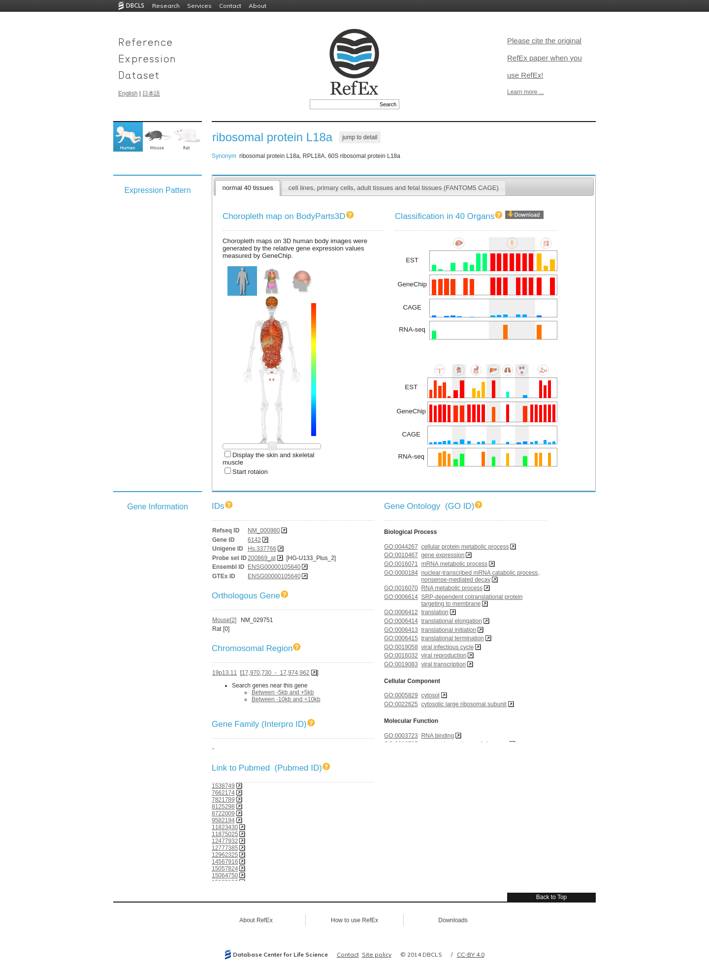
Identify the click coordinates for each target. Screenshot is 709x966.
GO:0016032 (401, 655)
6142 (254, 539)
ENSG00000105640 (274, 566)
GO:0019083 (401, 664)
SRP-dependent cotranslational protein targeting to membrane (471, 600)
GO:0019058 (401, 647)
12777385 (225, 847)
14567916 (225, 861)
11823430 (225, 827)
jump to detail (359, 137)
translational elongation (451, 621)
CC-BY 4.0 (470, 954)
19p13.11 (224, 672)
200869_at (262, 558)
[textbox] (343, 104)
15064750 (225, 875)
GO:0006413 (401, 629)
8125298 (223, 806)
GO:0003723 (401, 735)
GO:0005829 (401, 695)
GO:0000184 (401, 572)
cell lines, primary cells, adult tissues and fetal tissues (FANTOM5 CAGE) (394, 187)
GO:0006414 (401, 621)
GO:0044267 (401, 546)
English (127, 93)
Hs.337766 (262, 548)
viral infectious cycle (447, 647)
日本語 (151, 93)
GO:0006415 (401, 638)
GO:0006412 (401, 612)
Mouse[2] (224, 620)
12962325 (225, 854)
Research (166, 5)
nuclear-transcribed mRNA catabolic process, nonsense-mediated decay (480, 576)
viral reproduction (443, 655)
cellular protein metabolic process (465, 546)
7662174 (223, 792)
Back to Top (551, 897)
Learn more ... (525, 92)
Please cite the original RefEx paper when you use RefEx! (544, 57)
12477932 (225, 841)
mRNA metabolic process (454, 564)
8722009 (223, 813)
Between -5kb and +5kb (283, 692)
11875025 (225, 834)
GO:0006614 (401, 596)
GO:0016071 (401, 564)
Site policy (376, 954)
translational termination (452, 638)
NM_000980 (264, 530)
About (257, 5)
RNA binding (437, 735)
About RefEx (255, 920)
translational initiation (448, 629)
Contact (230, 5)
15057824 (225, 868)
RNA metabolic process (452, 588)
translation (434, 612)
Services (199, 5)
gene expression (442, 555)
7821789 (223, 799)
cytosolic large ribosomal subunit (463, 704)
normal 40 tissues (247, 187)
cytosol (430, 695)
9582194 (223, 820)
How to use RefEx (354, 920)
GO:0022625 (401, 704)
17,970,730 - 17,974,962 (275, 672)
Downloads (452, 920)
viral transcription (443, 664)
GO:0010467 (401, 555)
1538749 (223, 785)
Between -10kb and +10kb (286, 699)
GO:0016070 (401, 588)
